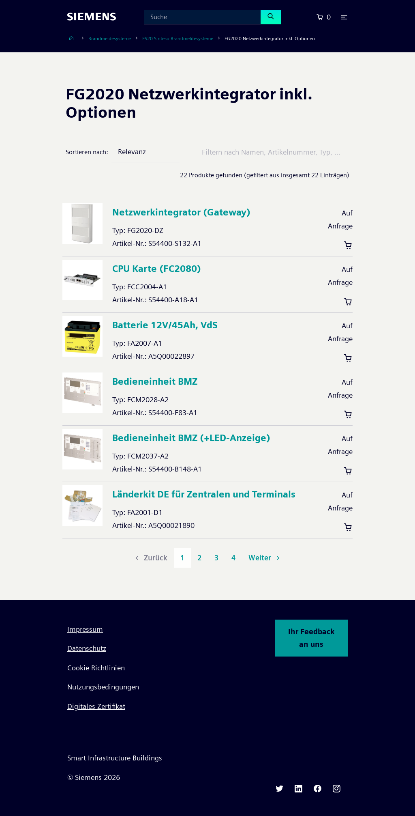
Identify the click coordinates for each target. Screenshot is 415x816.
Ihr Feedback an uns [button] (311, 638)
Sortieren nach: (87, 152)
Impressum (85, 629)
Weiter (265, 557)
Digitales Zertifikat (96, 706)
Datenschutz (86, 648)
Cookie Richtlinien (96, 667)
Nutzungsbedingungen (103, 687)
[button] (344, 17)
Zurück (150, 557)
